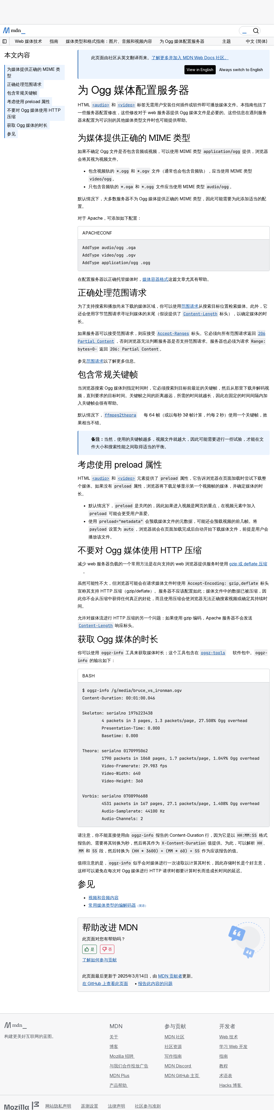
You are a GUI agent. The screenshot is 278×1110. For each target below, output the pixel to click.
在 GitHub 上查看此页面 (105, 983)
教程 (223, 1066)
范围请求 (189, 306)
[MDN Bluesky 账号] (17, 1068)
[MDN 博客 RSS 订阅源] (46, 1068)
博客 (113, 1046)
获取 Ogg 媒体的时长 (27, 125)
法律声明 (116, 1106)
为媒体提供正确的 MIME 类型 (33, 72)
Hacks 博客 (230, 1085)
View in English (200, 69)
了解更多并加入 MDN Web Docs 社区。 (190, 57)
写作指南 (173, 1056)
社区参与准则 (148, 1106)
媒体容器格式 (155, 279)
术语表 (225, 1075)
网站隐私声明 (58, 1106)
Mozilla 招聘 (122, 1056)
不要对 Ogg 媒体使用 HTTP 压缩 (34, 113)
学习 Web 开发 (233, 1046)
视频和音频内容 (103, 897)
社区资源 (173, 1046)
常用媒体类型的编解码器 (112, 905)
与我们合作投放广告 (128, 1066)
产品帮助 (118, 1085)
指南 (223, 1056)
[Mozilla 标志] (21, 1106)
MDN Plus (119, 1075)
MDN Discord (178, 1066)
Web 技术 (228, 1036)
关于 (113, 1036)
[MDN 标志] (15, 1025)
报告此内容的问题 (155, 983)
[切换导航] (268, 30)
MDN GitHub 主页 (182, 1075)
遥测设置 (89, 1106)
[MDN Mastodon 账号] (36, 1068)
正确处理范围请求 (24, 84)
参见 (11, 133)
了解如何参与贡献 (99, 959)
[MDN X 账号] (27, 1068)
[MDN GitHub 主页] (7, 1068)
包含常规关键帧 (22, 93)
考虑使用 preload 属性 (28, 101)
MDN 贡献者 (170, 976)
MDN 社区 (174, 1036)
